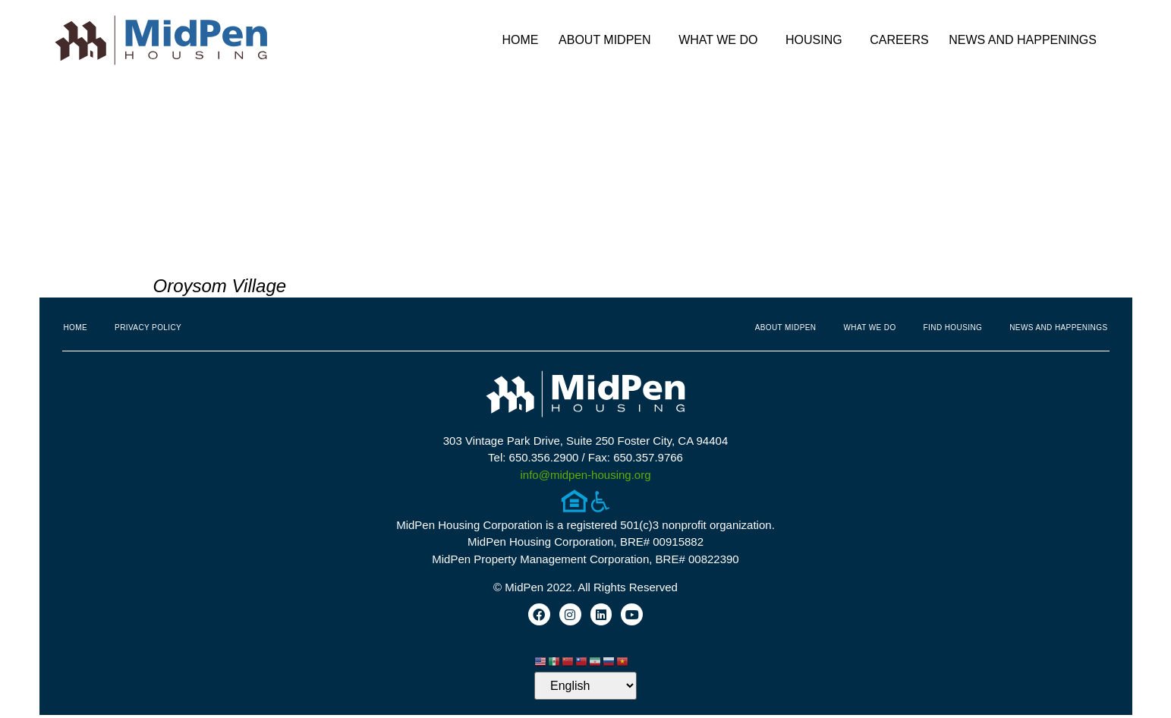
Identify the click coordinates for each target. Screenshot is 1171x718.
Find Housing (953, 327)
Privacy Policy (148, 327)
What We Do (721, 40)
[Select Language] (585, 689)
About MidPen (609, 40)
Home (520, 39)
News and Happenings (1026, 40)
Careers (899, 39)
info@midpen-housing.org (586, 474)
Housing (817, 40)
